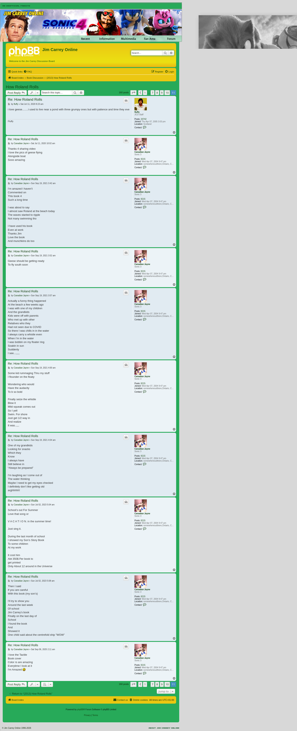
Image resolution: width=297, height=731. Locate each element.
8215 (143, 159)
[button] (133, 92)
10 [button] (167, 92)
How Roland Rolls (22, 87)
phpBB (80, 709)
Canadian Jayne (142, 152)
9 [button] (162, 92)
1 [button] (145, 92)
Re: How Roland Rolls (25, 99)
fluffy (136, 112)
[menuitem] (28, 71)
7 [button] (152, 92)
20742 (144, 119)
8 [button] (157, 92)
